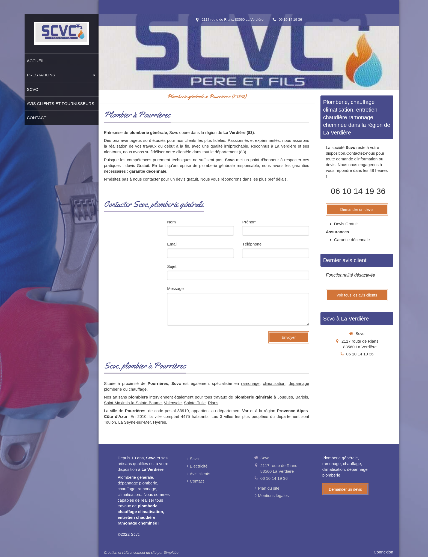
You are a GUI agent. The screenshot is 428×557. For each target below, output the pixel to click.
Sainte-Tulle (195, 402)
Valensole (173, 402)
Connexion (383, 552)
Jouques (285, 397)
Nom (171, 222)
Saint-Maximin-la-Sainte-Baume (133, 402)
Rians (213, 402)
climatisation (274, 383)
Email (172, 244)
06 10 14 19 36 (358, 191)
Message (175, 288)
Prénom (249, 222)
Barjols (302, 397)
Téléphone (251, 244)
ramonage (250, 383)
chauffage (138, 389)
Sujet (171, 266)
